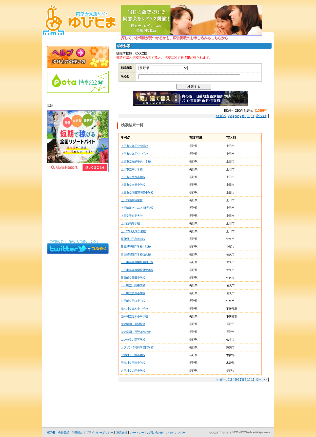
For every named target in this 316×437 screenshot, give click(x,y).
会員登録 (63, 432)
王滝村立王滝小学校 (133, 355)
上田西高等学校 (130, 223)
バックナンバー (175, 432)
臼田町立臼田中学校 (133, 285)
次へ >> (261, 116)
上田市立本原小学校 (133, 184)
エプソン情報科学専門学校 (137, 347)
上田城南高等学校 (131, 200)
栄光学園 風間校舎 (133, 324)
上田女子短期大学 (131, 216)
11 (253, 116)
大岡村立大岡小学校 (133, 370)
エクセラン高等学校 (133, 339)
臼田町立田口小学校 (133, 301)
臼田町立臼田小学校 (133, 277)
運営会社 (121, 432)
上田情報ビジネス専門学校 (137, 208)
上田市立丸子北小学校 (134, 146)
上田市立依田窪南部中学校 (137, 192)
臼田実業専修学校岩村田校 (137, 262)
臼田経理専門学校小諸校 (136, 246)
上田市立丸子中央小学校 (136, 161)
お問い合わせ (155, 432)
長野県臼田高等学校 (133, 239)
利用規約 (77, 432)
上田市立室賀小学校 (133, 177)
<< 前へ (221, 116)
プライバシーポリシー (99, 432)
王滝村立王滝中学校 (133, 362)
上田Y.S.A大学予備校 (133, 231)
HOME (51, 432)
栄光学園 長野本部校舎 (136, 332)
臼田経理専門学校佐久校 (136, 254)
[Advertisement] (78, 206)
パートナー (137, 432)
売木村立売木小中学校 (134, 308)
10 (248, 116)
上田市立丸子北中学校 (134, 154)
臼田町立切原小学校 (133, 293)
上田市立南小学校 (131, 169)
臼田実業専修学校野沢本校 (137, 270)
